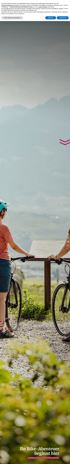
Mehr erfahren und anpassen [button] (12, 17)
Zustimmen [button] (62, 17)
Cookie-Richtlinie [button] (42, 7)
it (68, 245)
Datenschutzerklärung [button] (7, 5)
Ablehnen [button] (50, 17)
